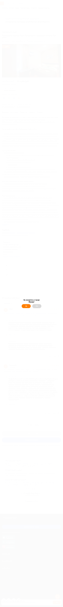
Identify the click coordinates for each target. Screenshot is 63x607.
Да (26, 306)
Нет (37, 306)
